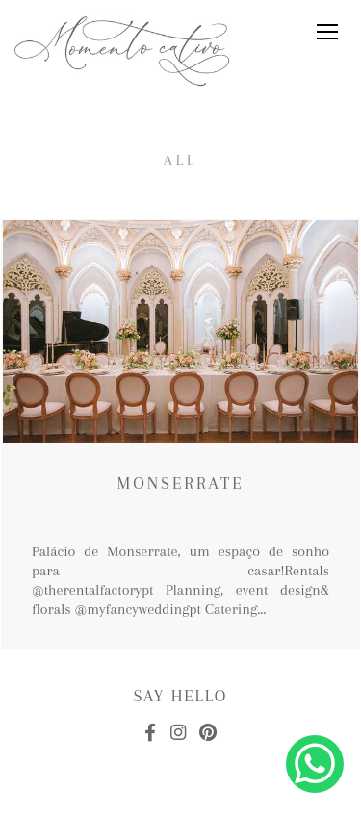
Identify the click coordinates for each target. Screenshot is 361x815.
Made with (180, 799)
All (181, 159)
